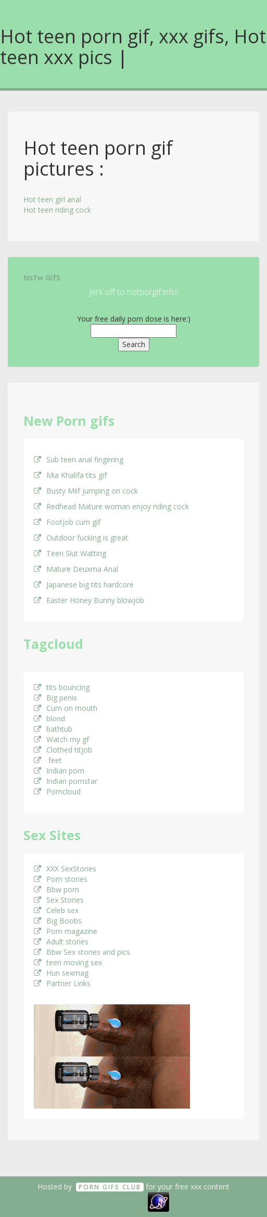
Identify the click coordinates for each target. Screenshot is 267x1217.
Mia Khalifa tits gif (70, 475)
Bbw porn (56, 889)
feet (48, 760)
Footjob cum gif (67, 522)
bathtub (53, 729)
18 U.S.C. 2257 (122, 1201)
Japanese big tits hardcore (84, 584)
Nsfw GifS (41, 277)
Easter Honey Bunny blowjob (89, 600)
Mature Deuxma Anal (76, 569)
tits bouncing (62, 687)
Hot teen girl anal (52, 199)
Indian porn (59, 771)
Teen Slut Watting (70, 553)
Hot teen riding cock (57, 210)
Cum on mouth (65, 708)
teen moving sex (68, 962)
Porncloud (57, 791)
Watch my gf (61, 739)
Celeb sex (56, 910)
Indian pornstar (65, 781)
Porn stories (60, 879)
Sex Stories (59, 900)
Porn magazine (65, 931)
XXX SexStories (65, 869)
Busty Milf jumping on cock (86, 491)
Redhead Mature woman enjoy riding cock (111, 506)
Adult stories (61, 941)
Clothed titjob (63, 750)
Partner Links (62, 983)
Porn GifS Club (110, 1187)
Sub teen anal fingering (78, 459)
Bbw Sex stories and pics (82, 952)
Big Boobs (58, 921)
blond (49, 718)
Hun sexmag (61, 973)
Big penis (55, 698)
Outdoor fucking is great (81, 538)
